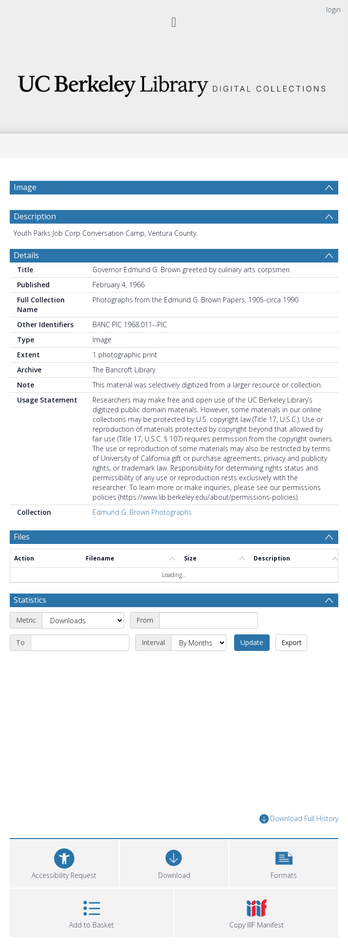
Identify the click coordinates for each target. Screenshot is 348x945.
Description (35, 216)
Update (251, 642)
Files (22, 536)
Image (25, 187)
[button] (283, 862)
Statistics (30, 600)
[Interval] (198, 642)
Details (26, 255)
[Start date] (208, 620)
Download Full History (298, 819)
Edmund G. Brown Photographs (142, 512)
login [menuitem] (333, 9)
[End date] (80, 642)
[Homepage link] (174, 83)
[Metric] (83, 620)
